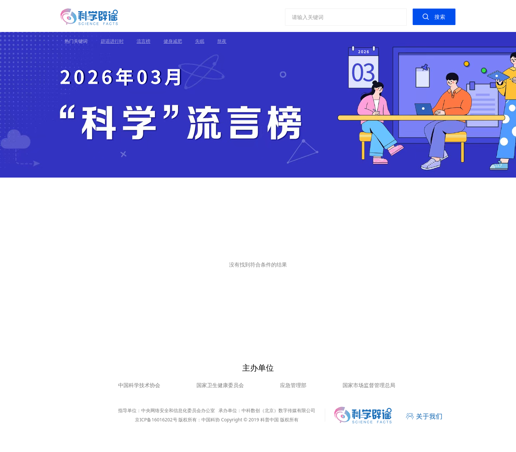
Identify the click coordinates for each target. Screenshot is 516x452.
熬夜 (221, 41)
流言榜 (143, 41)
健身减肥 (173, 41)
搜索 (440, 16)
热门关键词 (76, 41)
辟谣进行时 (112, 41)
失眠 (199, 41)
